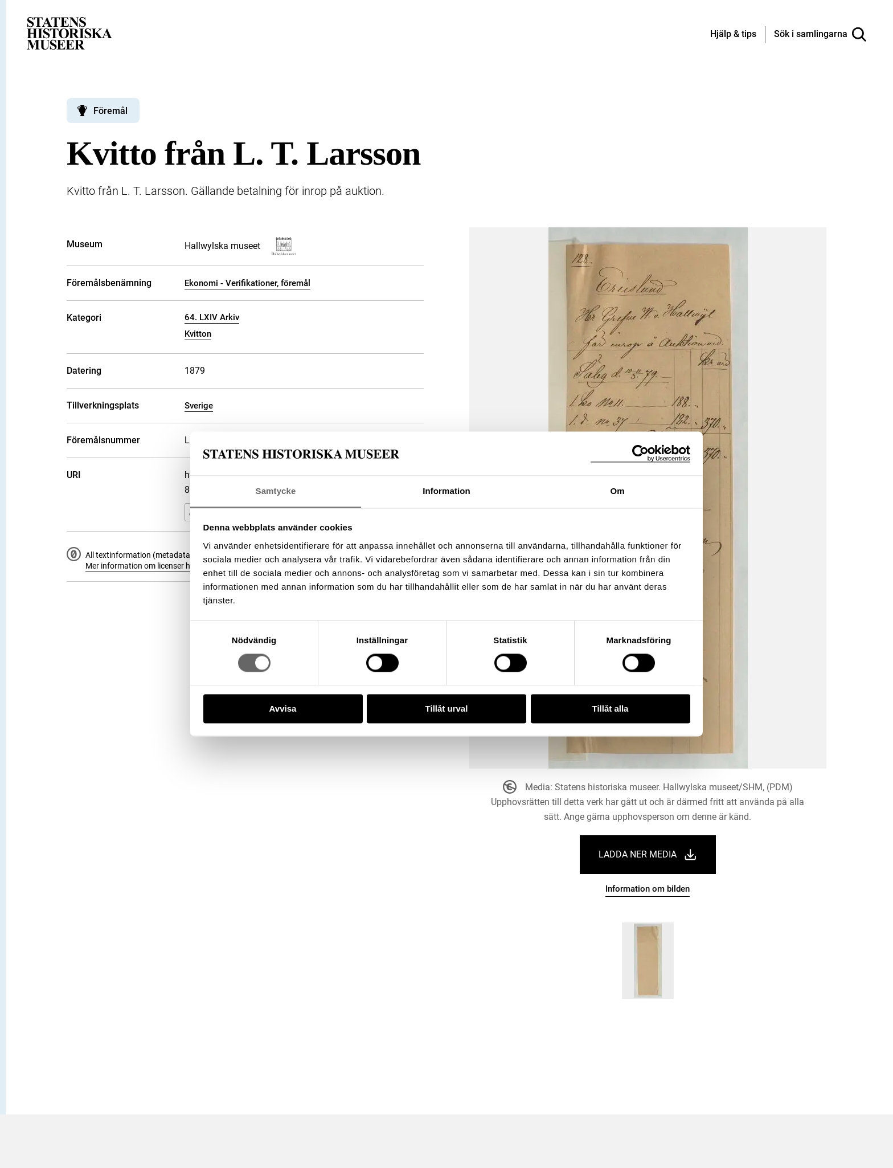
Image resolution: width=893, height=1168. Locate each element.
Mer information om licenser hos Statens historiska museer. (189, 565)
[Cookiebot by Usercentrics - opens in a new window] (640, 453)
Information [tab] (446, 491)
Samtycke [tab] (276, 491)
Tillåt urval (446, 709)
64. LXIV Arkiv (212, 317)
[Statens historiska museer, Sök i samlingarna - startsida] (69, 32)
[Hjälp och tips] (733, 34)
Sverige (199, 406)
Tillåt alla (610, 709)
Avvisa (283, 709)
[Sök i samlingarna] (820, 34)
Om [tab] (617, 491)
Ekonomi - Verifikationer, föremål (247, 283)
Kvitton (198, 334)
